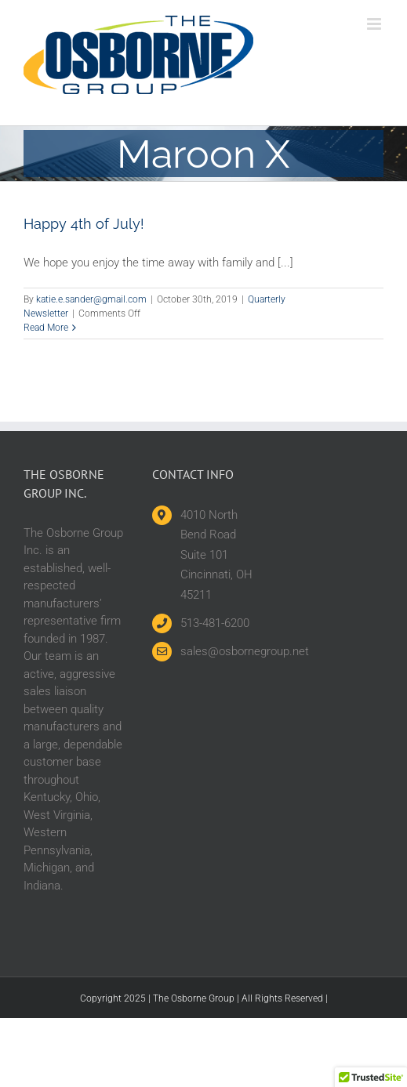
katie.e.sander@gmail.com (91, 299)
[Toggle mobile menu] (375, 24)
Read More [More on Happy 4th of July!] (46, 327)
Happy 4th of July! (84, 224)
